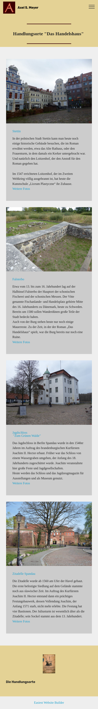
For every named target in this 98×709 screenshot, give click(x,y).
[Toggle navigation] (92, 6)
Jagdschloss (19, 432)
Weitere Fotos (21, 188)
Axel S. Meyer (28, 7)
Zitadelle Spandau (23, 573)
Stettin (16, 131)
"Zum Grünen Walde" (26, 435)
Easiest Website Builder (49, 702)
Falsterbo (18, 279)
